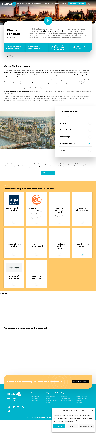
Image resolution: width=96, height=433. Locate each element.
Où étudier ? (39, 4)
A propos (79, 396)
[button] (93, 410)
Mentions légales (46, 420)
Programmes (31, 4)
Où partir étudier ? (52, 396)
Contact (66, 4)
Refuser (72, 426)
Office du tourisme (48, 173)
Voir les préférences (86, 426)
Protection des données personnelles (78, 430)
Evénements (48, 4)
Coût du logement (81, 46)
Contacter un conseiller (79, 4)
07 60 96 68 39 (11, 402)
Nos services (22, 4)
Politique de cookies (63, 430)
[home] (11, 4)
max (11, 55)
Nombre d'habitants (59, 45)
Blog (54, 4)
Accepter (59, 426)
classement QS (45, 73)
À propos (59, 4)
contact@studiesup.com (15, 404)
